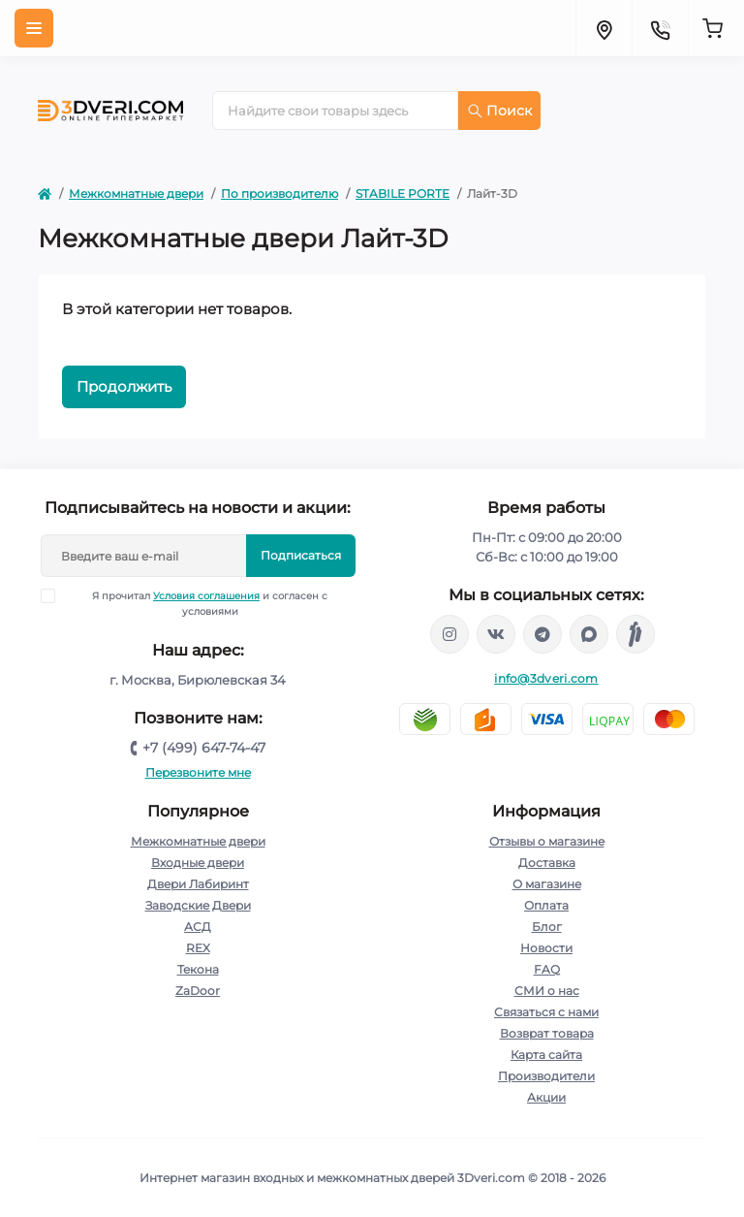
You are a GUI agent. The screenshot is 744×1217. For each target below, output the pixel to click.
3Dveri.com (491, 1177)
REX (198, 948)
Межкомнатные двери (136, 193)
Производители (546, 1076)
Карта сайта (546, 1054)
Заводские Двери (198, 905)
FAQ (547, 969)
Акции (546, 1097)
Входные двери (197, 862)
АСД (197, 926)
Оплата (546, 905)
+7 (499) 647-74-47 (203, 747)
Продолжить (124, 386)
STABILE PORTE (403, 193)
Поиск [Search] (500, 110)
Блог (547, 926)
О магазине (546, 884)
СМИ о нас (546, 990)
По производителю (279, 193)
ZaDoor (197, 990)
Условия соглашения (206, 596)
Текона (198, 969)
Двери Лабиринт (198, 884)
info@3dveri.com (546, 678)
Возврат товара (547, 1033)
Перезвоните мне (198, 772)
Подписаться (301, 555)
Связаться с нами (546, 1012)
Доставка (546, 862)
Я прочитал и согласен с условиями (196, 603)
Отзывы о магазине (546, 841)
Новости (546, 948)
